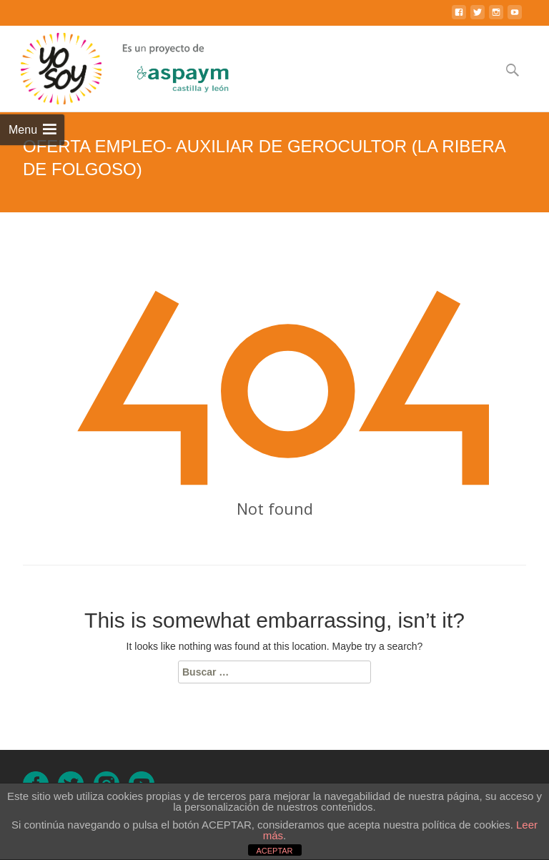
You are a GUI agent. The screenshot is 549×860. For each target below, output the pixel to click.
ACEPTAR (274, 850)
